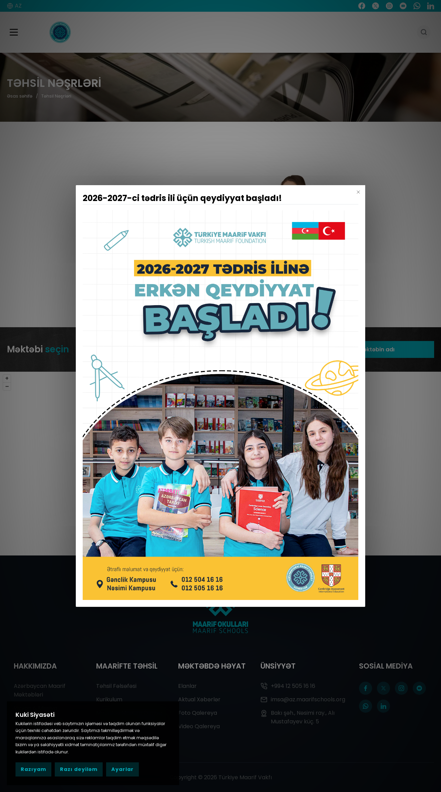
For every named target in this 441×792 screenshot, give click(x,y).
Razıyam (33, 769)
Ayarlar (122, 769)
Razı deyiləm (79, 769)
